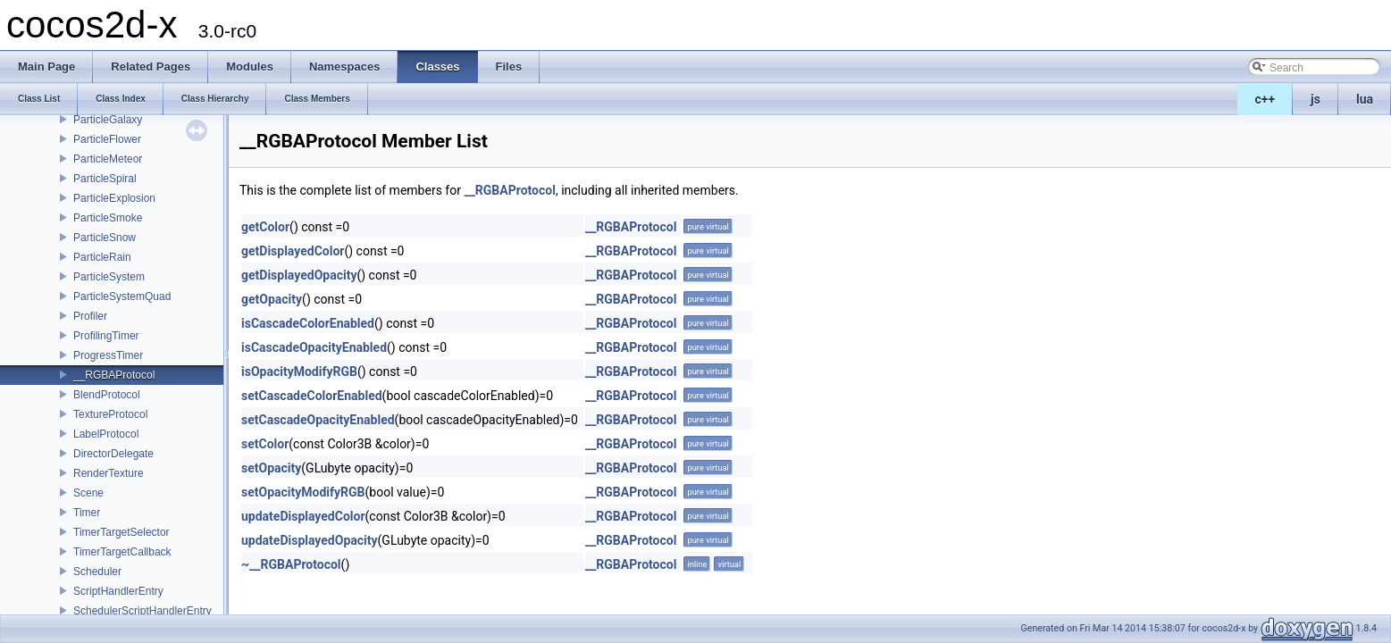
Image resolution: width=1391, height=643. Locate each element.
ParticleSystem (109, 277)
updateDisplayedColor (303, 516)
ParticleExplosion (114, 198)
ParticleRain (102, 257)
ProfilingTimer (106, 336)
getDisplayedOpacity (298, 275)
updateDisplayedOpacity (309, 540)
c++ (1265, 99)
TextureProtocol (110, 414)
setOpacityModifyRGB (303, 492)
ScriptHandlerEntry (118, 591)
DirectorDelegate (113, 453)
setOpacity (271, 468)
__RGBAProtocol (114, 375)
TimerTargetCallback (122, 552)
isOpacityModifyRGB (299, 371)
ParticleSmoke (107, 218)
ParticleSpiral (105, 178)
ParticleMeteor (107, 159)
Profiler (90, 316)
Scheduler (97, 571)
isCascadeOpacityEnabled (314, 347)
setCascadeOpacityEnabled (318, 420)
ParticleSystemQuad (122, 296)
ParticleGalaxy (107, 119)
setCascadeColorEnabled (311, 395)
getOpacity (271, 299)
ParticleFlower (107, 139)
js (1315, 99)
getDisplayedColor (292, 251)
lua (1364, 99)
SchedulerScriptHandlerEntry (142, 611)
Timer (86, 512)
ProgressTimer (108, 355)
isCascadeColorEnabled (307, 323)
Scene (88, 493)
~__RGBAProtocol (291, 564)
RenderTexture (108, 473)
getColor (265, 227)
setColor (265, 444)
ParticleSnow (104, 237)
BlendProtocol (106, 394)
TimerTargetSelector (121, 532)
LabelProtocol (105, 434)
